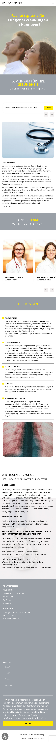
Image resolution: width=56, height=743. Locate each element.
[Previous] (46, 114)
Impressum (23, 735)
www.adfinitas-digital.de (36, 738)
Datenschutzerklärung (36, 735)
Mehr (48, 108)
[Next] (52, 114)
